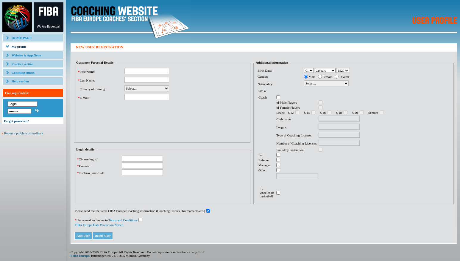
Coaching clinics (23, 72)
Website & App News (26, 55)
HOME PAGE (22, 38)
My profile (19, 46)
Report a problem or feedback (23, 133)
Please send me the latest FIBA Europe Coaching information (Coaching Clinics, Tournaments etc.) (140, 211)
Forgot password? (16, 121)
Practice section (23, 64)
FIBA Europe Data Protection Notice (99, 225)
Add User (83, 235)
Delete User (103, 235)
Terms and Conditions (122, 220)
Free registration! (17, 93)
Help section (20, 81)
